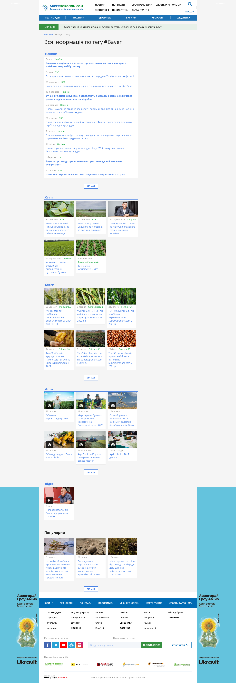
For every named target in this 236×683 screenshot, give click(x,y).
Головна (48, 34)
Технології (102, 9)
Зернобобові (102, 617)
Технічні (124, 612)
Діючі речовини (142, 4)
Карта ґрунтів (140, 9)
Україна (58, 59)
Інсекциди (52, 628)
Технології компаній (88, 262)
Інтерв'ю (131, 219)
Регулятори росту (80, 612)
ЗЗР (57, 72)
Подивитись (120, 9)
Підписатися (151, 645)
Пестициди (52, 17)
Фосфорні (149, 617)
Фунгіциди (52, 622)
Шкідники (183, 17)
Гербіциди (52, 617)
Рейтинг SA (65, 306)
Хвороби (157, 17)
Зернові (99, 612)
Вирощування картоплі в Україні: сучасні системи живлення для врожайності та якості (112, 26)
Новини (100, 4)
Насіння (78, 17)
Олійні (98, 622)
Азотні (147, 612)
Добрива (105, 17)
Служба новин (95, 306)
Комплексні (150, 628)
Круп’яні (99, 628)
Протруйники (78, 617)
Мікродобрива (175, 612)
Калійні (147, 622)
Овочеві (124, 617)
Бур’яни (131, 17)
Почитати (118, 4)
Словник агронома (168, 4)
